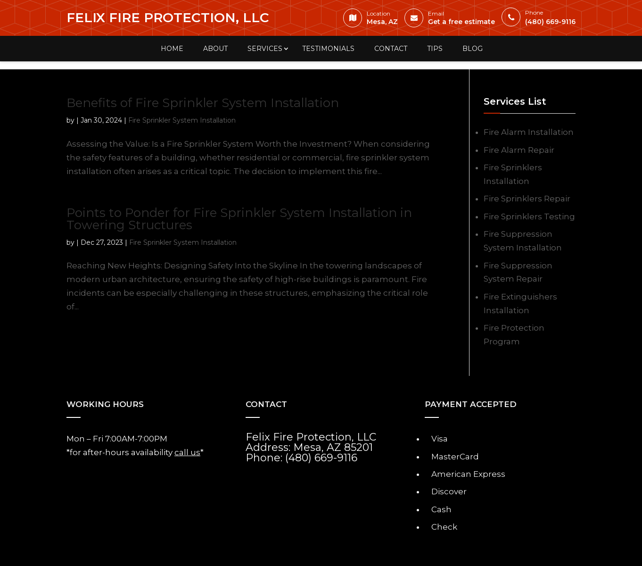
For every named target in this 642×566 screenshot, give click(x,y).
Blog (472, 48)
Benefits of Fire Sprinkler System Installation (202, 102)
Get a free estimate (452, 19)
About (215, 48)
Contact (390, 48)
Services (264, 48)
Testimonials (328, 48)
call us (187, 452)
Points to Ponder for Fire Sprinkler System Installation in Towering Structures (239, 219)
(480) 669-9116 (541, 18)
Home (172, 48)
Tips (435, 48)
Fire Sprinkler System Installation (182, 120)
